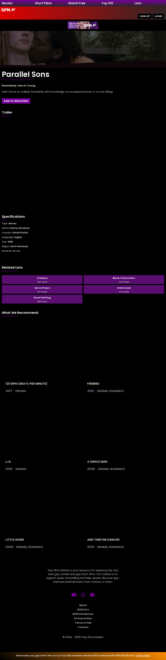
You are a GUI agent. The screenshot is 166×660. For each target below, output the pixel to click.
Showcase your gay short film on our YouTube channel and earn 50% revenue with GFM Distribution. (83, 655)
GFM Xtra (83, 609)
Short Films (43, 3)
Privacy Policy (83, 618)
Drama (14, 228)
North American (19, 246)
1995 (10, 241)
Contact (83, 627)
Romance (24, 228)
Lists (138, 3)
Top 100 (107, 3)
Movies (7, 3)
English (18, 237)
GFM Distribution (83, 614)
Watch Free (76, 3)
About (83, 605)
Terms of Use (83, 622)
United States (20, 232)
